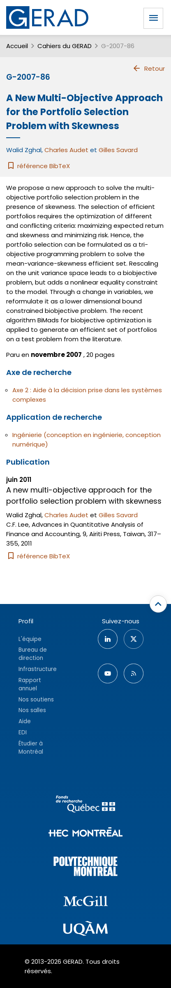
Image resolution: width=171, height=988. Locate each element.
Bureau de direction (32, 654)
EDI (22, 732)
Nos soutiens (36, 699)
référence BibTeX (38, 166)
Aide (24, 721)
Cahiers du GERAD (64, 46)
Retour (148, 68)
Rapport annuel (29, 684)
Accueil (17, 46)
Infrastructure (37, 669)
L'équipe (30, 639)
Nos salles (32, 710)
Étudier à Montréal (30, 748)
